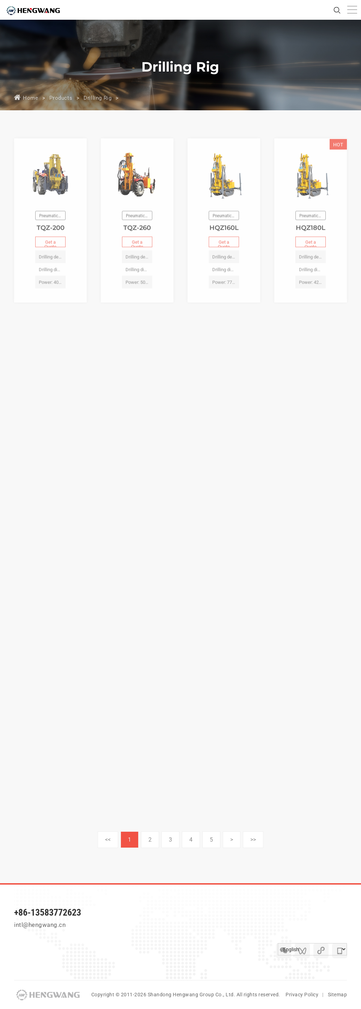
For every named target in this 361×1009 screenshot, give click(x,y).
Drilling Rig (97, 98)
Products (60, 98)
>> (253, 839)
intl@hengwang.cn (40, 924)
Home (30, 98)
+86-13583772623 (47, 912)
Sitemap (337, 994)
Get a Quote (50, 252)
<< (108, 839)
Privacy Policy (302, 994)
